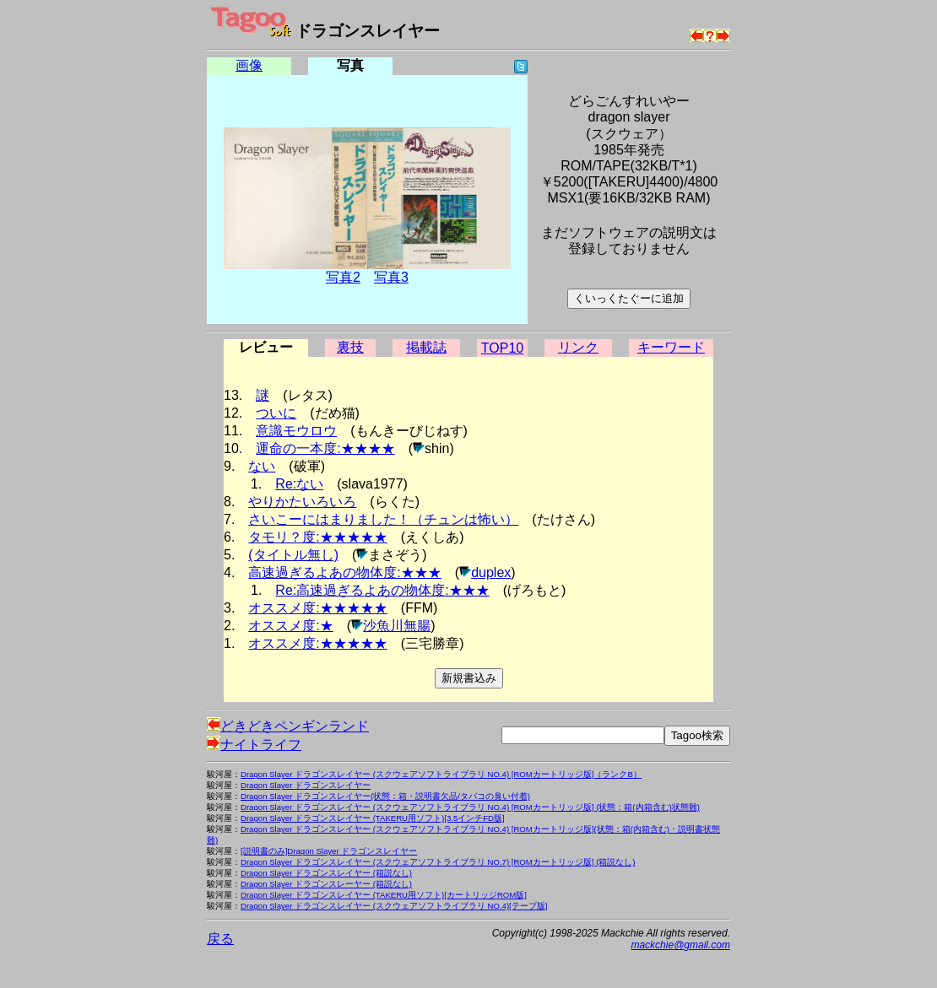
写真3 (391, 277)
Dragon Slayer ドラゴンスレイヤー (306, 785)
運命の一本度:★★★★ (325, 448)
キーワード (671, 347)
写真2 (343, 277)
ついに (276, 413)
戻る (220, 938)
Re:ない (299, 484)
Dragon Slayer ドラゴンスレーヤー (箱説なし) (326, 883)
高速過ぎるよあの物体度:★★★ (344, 572)
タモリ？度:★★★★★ (317, 537)
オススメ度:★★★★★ (317, 608)
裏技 (350, 347)
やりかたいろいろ (302, 501)
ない (261, 466)
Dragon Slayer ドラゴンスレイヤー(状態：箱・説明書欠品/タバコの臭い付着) (385, 796)
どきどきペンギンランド (288, 726)
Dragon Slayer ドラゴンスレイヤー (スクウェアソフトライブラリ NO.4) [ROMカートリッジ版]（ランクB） (441, 774)
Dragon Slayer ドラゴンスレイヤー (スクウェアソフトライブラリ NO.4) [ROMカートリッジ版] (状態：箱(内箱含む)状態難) (470, 807)
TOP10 (502, 348)
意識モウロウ (296, 431)
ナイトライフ (254, 744)
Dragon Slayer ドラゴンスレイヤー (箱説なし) (326, 872)
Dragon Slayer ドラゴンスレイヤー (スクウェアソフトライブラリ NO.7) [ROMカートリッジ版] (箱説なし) (438, 862)
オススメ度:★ (290, 625)
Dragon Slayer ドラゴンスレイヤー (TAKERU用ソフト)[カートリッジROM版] (384, 894)
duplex (491, 572)
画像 (249, 65)
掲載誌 (426, 347)
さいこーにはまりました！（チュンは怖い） (383, 519)
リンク (578, 347)
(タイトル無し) (293, 555)
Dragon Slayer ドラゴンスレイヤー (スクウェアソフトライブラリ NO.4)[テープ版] (394, 905)
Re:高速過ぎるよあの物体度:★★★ (382, 590)
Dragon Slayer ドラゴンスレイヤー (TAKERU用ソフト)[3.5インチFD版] (373, 818)
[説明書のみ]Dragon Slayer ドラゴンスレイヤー (329, 851)
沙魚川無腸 (397, 625)
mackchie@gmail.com (680, 945)
